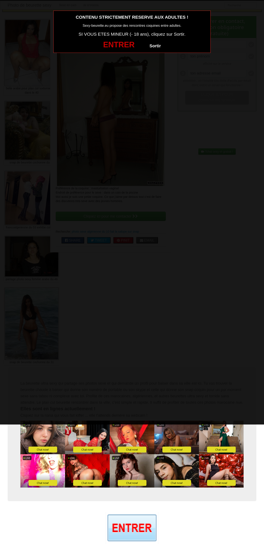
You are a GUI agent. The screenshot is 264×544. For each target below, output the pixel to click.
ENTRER (119, 44)
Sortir (155, 46)
